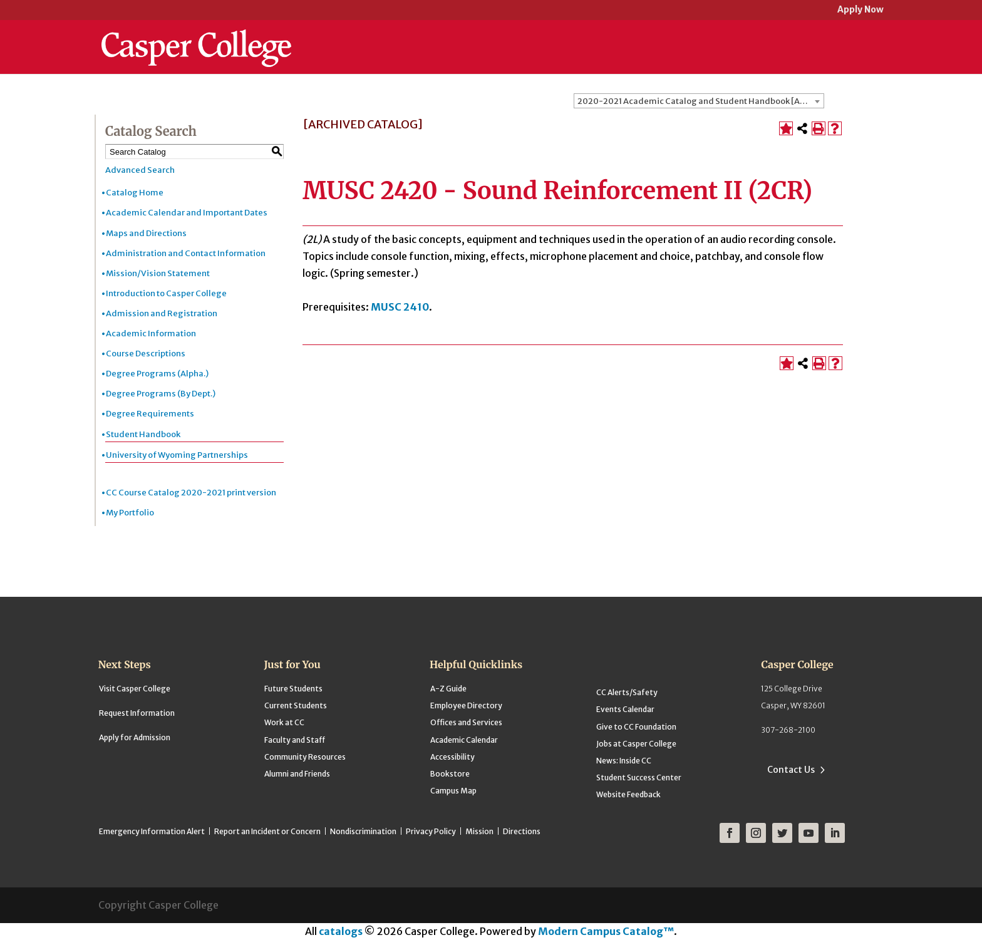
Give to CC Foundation (636, 726)
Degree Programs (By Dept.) (160, 393)
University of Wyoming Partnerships (177, 455)
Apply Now (860, 10)
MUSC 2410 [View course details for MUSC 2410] (400, 307)
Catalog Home (134, 192)
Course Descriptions (145, 353)
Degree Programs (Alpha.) (157, 373)
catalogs (341, 931)
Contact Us (791, 769)
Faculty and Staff (294, 740)
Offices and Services (466, 722)
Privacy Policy (431, 831)
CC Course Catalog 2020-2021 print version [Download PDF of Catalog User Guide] (191, 492)
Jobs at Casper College (636, 743)
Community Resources (305, 757)
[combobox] (699, 100)
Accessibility (452, 757)
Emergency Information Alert (152, 831)
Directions (521, 831)
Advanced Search (140, 170)
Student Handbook (143, 434)
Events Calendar (625, 709)
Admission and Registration (161, 313)
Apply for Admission (134, 737)
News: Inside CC (623, 760)
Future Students (293, 688)
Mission (479, 831)
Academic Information (151, 333)
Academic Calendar (464, 740)
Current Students (295, 705)
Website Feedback (628, 794)
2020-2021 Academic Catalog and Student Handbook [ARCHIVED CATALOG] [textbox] (700, 101)
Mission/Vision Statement (158, 273)
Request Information (137, 713)
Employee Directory (466, 705)
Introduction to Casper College (166, 293)
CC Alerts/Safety (627, 692)
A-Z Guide (448, 688)
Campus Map (453, 790)
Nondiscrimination (363, 831)
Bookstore (450, 773)
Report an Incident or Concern (267, 831)
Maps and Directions (146, 233)
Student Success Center (638, 777)
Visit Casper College (134, 688)
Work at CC (284, 722)
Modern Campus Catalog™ (606, 931)
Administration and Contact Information (186, 253)
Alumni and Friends (297, 773)
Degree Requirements (150, 413)
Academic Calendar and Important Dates (186, 212)
